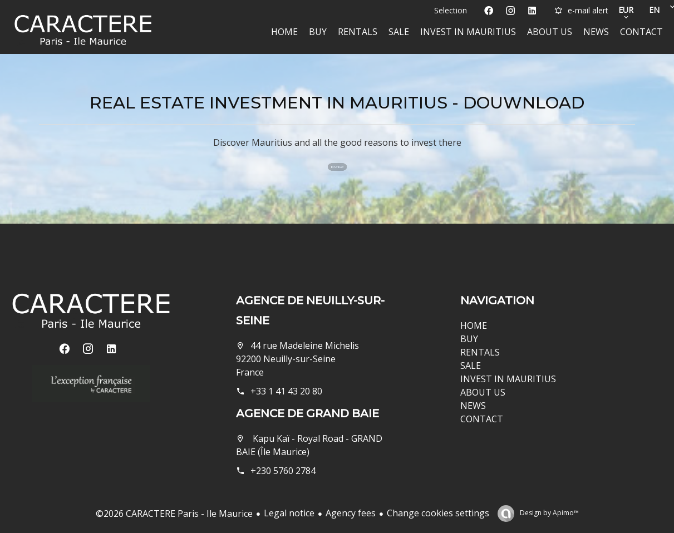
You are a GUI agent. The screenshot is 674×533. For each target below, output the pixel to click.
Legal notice (289, 513)
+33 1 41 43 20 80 (286, 391)
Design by (548, 512)
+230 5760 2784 (283, 471)
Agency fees (351, 513)
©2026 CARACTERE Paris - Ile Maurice (174, 513)
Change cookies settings (438, 513)
